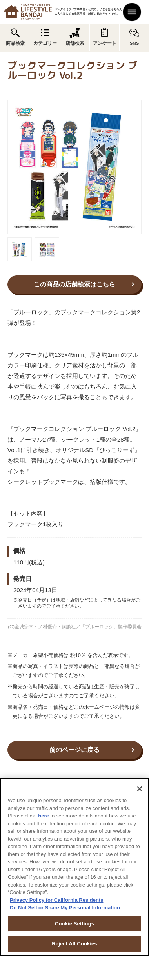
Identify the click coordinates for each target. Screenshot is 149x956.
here (43, 816)
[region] (74, 867)
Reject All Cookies (74, 944)
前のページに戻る (74, 749)
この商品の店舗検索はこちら (74, 284)
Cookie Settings (74, 924)
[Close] (139, 788)
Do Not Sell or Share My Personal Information (65, 907)
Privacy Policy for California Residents (56, 900)
